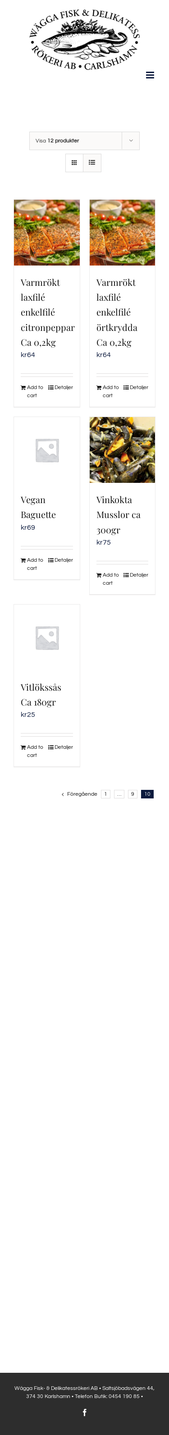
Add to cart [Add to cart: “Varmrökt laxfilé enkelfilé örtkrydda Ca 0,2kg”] (111, 392)
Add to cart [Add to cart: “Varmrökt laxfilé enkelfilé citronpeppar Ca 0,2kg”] (35, 392)
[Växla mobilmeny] (150, 75)
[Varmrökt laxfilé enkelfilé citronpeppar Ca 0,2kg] (47, 233)
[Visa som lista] (92, 163)
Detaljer (64, 387)
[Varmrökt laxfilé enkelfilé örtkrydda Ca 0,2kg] (122, 233)
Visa (57, 141)
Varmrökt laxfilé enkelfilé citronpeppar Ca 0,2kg (48, 312)
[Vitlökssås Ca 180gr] (47, 637)
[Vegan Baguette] (47, 450)
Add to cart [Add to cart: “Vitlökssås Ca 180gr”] (35, 751)
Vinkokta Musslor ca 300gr (118, 514)
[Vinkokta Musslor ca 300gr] (122, 450)
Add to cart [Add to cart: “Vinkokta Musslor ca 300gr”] (111, 579)
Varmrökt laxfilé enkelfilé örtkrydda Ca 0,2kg (116, 312)
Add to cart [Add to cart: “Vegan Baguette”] (35, 564)
